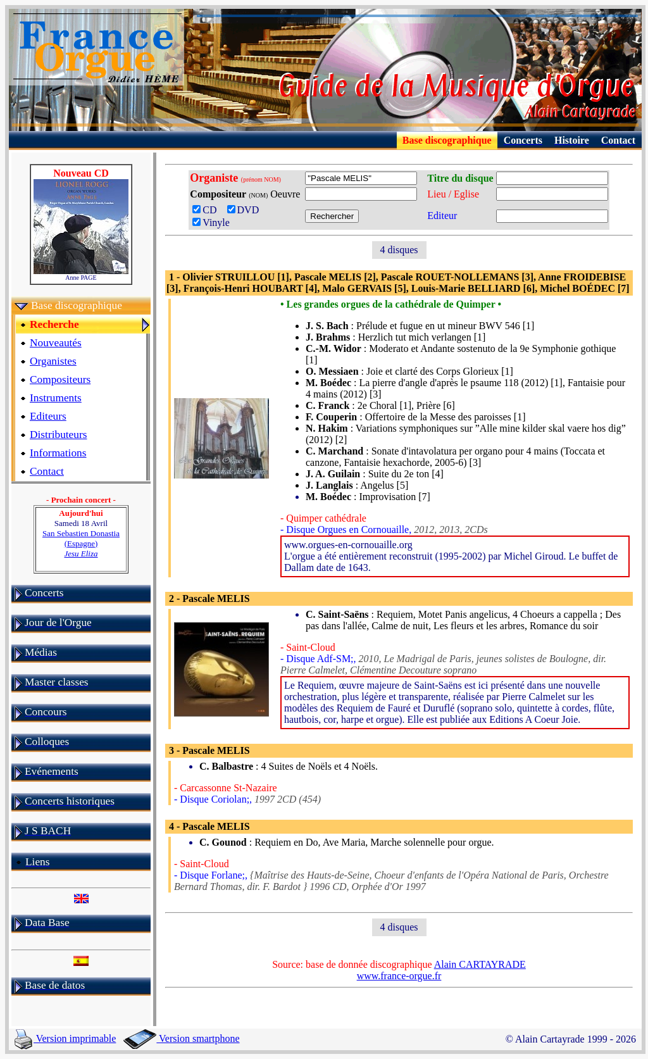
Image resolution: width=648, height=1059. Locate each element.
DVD (246, 209)
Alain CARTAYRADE (480, 964)
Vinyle (211, 222)
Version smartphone (181, 1038)
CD (208, 209)
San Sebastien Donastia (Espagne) (81, 543)
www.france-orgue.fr (399, 975)
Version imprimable (65, 1038)
